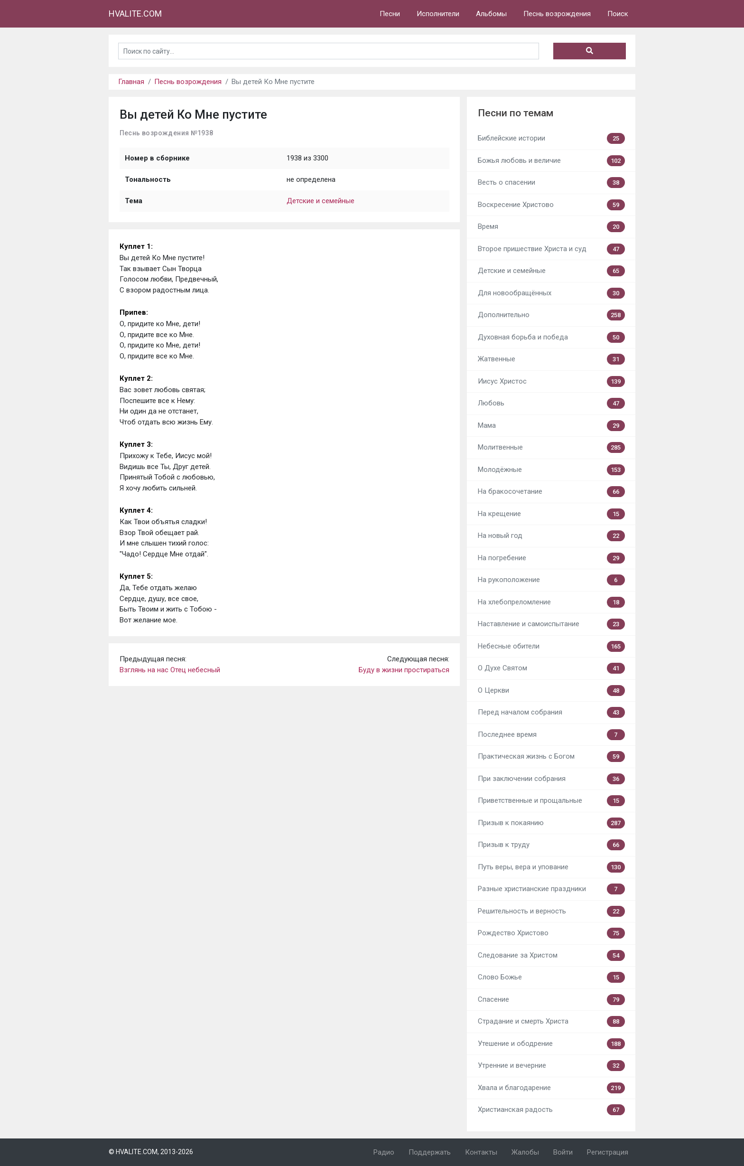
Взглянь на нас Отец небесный (170, 670)
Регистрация (607, 1152)
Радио (383, 1152)
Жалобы (525, 1152)
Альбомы (491, 13)
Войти (563, 1152)
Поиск (617, 13)
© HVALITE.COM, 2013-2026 (151, 1152)
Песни (390, 13)
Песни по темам (515, 113)
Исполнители (438, 13)
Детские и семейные (320, 201)
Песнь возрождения (557, 13)
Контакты (481, 1152)
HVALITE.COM (135, 14)
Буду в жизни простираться (404, 670)
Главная (131, 81)
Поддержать (430, 1152)
